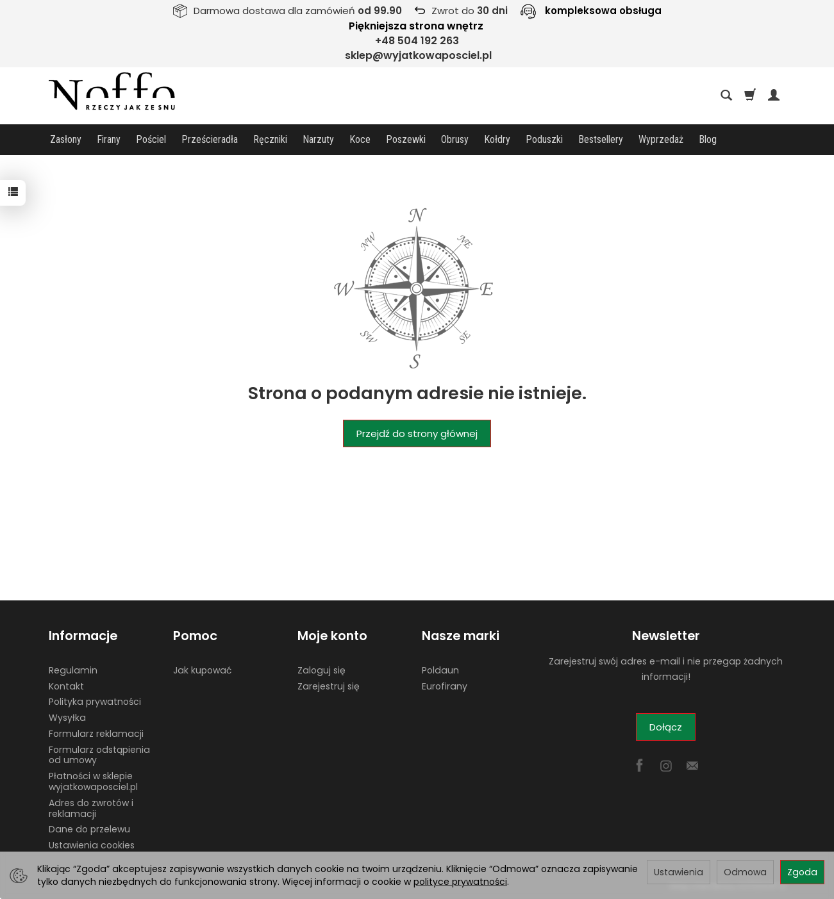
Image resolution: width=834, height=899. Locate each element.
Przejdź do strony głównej (417, 433)
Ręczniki (270, 139)
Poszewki (406, 139)
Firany (109, 139)
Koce (360, 139)
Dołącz (665, 727)
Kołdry (497, 139)
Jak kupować (202, 669)
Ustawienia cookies (92, 845)
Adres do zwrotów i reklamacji (91, 808)
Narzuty (318, 139)
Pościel (151, 139)
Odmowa (745, 872)
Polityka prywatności (95, 701)
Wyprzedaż (660, 139)
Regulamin (73, 669)
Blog (708, 139)
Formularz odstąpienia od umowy (99, 754)
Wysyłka (67, 717)
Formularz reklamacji (96, 733)
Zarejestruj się (328, 685)
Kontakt (66, 685)
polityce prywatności (460, 881)
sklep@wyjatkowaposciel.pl (418, 55)
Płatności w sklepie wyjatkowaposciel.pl (93, 781)
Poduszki (544, 139)
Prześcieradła (209, 139)
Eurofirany (444, 685)
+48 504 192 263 (417, 40)
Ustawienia (678, 872)
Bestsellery (600, 139)
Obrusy (455, 139)
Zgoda (802, 872)
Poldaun (440, 669)
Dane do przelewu (89, 829)
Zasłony (65, 139)
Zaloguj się (321, 669)
